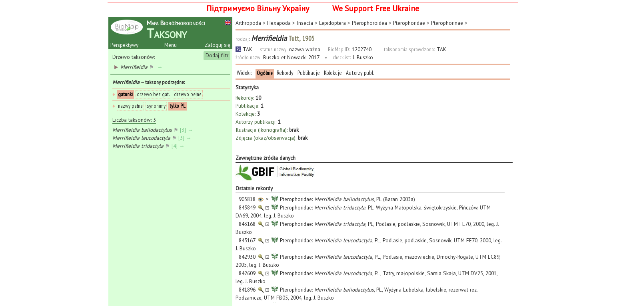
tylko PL (178, 105)
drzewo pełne (188, 94)
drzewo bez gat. (153, 94)
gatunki (125, 94)
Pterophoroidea (369, 22)
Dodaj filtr (217, 55)
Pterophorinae (447, 22)
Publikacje (309, 72)
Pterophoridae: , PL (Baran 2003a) (325, 199)
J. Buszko (363, 57)
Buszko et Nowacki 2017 (291, 57)
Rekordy (285, 72)
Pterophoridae (409, 22)
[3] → (187, 129)
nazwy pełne (130, 105)
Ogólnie (265, 72)
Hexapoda (279, 22)
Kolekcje (333, 72)
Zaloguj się (217, 44)
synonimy (156, 105)
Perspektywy (124, 44)
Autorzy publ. (360, 72)
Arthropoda (248, 22)
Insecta (305, 22)
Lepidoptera (332, 22)
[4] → (179, 145)
